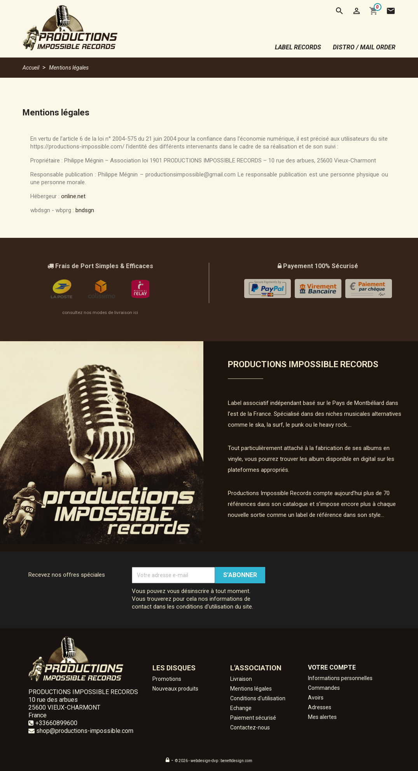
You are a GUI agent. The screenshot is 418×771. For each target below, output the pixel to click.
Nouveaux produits (175, 689)
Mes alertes (322, 717)
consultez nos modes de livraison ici (100, 312)
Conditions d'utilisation (257, 698)
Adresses (319, 707)
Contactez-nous (250, 727)
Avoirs (316, 697)
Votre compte (332, 667)
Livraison (241, 679)
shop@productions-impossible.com (84, 730)
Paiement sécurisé (253, 718)
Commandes (324, 688)
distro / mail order (364, 47)
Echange (241, 708)
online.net (73, 196)
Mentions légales (251, 689)
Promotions (166, 679)
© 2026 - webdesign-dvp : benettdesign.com (213, 761)
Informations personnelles (340, 678)
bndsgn (84, 210)
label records (298, 47)
